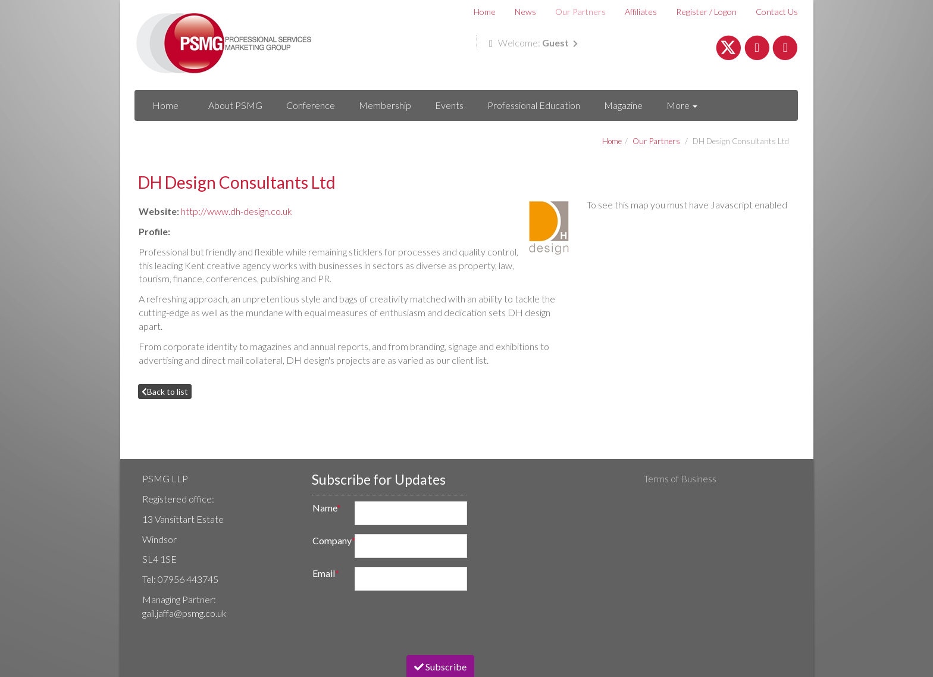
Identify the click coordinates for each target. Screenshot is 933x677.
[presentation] (395, 623)
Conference (310, 105)
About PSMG (235, 105)
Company (329, 540)
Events (449, 105)
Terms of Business (680, 478)
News (525, 12)
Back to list (165, 391)
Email (325, 573)
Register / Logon (706, 12)
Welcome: (533, 42)
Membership (385, 105)
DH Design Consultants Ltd (741, 141)
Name (326, 507)
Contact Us (777, 12)
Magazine (623, 105)
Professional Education (533, 105)
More (681, 105)
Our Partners (580, 12)
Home (485, 12)
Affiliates (641, 12)
